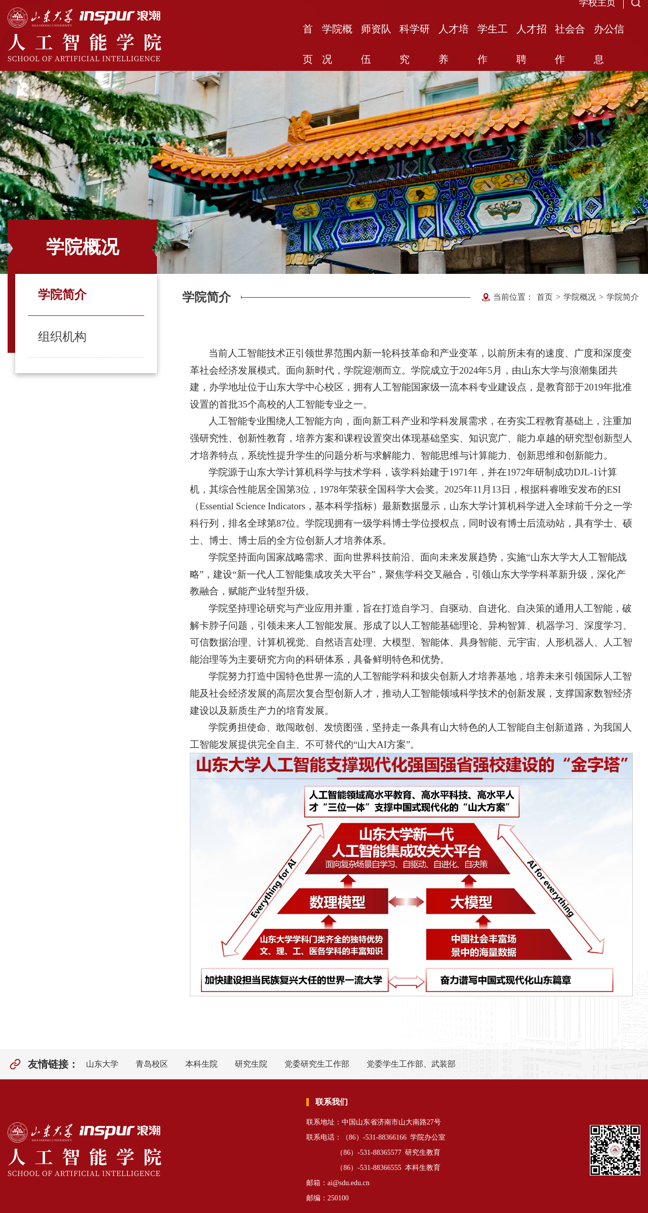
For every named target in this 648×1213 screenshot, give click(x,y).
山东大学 (102, 1064)
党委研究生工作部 (317, 1064)
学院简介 (62, 294)
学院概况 (579, 297)
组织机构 (62, 336)
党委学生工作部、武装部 (411, 1064)
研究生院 (251, 1064)
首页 (545, 297)
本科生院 (201, 1064)
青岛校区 (152, 1064)
